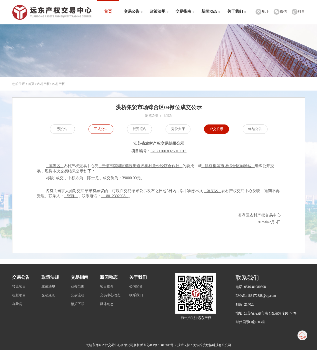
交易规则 (48, 295)
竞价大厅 (178, 129)
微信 (283, 11)
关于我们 (237, 11)
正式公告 (101, 129)
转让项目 (19, 286)
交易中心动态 (110, 295)
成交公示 (216, 129)
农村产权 (43, 84)
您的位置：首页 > (24, 84)
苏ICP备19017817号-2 (162, 345)
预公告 (62, 129)
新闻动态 (211, 11)
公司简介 (136, 286)
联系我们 (136, 295)
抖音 (301, 11)
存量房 (17, 304)
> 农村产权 (57, 84)
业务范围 (77, 286)
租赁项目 (19, 295)
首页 (108, 11)
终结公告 (255, 129)
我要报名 (139, 129)
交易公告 (133, 11)
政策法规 (159, 11)
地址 (265, 11)
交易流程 (77, 295)
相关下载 (77, 304)
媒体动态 (107, 304)
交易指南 (185, 11)
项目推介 (107, 286)
